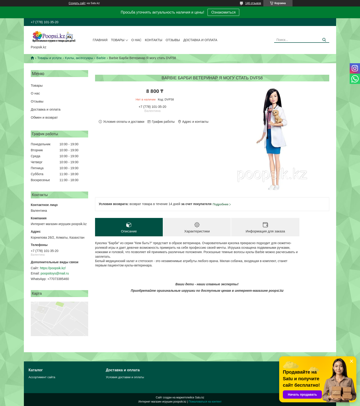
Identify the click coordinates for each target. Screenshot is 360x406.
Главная (100, 40)
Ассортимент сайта (41, 377)
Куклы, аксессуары (79, 58)
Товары (117, 40)
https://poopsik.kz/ (53, 268)
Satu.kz (199, 397)
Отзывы (173, 40)
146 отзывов (253, 3)
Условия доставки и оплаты (125, 377)
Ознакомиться (223, 12)
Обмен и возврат (44, 117)
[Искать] (324, 40)
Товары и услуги (49, 58)
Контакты (153, 40)
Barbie (101, 58)
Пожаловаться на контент (205, 401)
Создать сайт (77, 3)
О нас (136, 40)
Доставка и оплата (200, 40)
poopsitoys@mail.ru (55, 273)
